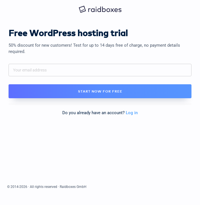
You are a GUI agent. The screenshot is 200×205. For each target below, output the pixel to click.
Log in (132, 112)
